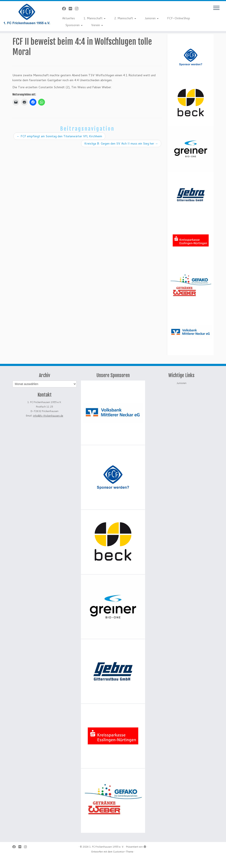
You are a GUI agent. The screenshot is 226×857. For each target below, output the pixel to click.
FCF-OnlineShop (178, 18)
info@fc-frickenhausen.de (48, 415)
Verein (97, 25)
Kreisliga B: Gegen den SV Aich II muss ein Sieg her (121, 143)
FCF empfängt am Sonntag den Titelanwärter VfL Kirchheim (59, 136)
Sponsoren (74, 25)
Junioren (152, 18)
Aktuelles (68, 18)
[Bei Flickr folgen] (72, 8)
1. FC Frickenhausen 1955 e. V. (106, 846)
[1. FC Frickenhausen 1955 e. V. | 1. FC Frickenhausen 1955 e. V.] (26, 14)
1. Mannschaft (94, 18)
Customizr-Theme (123, 851)
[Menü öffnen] (216, 8)
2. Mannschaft (125, 18)
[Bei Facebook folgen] (65, 8)
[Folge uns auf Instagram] (78, 8)
